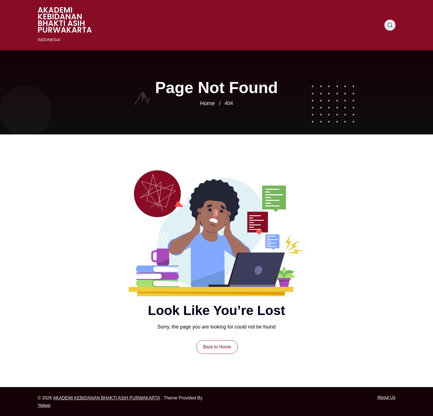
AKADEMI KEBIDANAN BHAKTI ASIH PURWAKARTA (65, 20)
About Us (386, 397)
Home (207, 103)
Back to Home (217, 347)
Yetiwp (44, 405)
